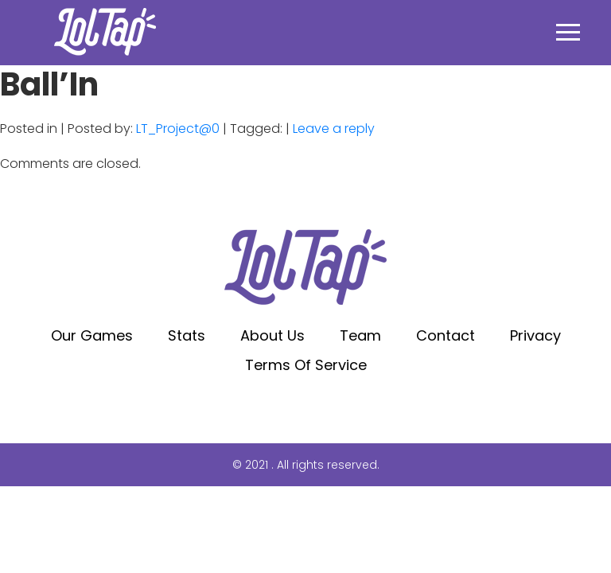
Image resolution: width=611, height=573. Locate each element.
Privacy (535, 335)
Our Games (92, 335)
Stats (186, 335)
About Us (272, 335)
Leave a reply (334, 128)
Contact (445, 335)
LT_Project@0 (178, 128)
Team (360, 335)
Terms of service (306, 365)
